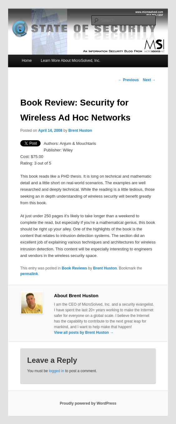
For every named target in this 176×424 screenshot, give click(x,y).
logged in (56, 371)
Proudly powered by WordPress (88, 403)
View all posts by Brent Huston (84, 332)
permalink (29, 274)
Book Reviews (74, 268)
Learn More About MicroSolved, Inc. (70, 60)
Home (27, 60)
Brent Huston (80, 130)
